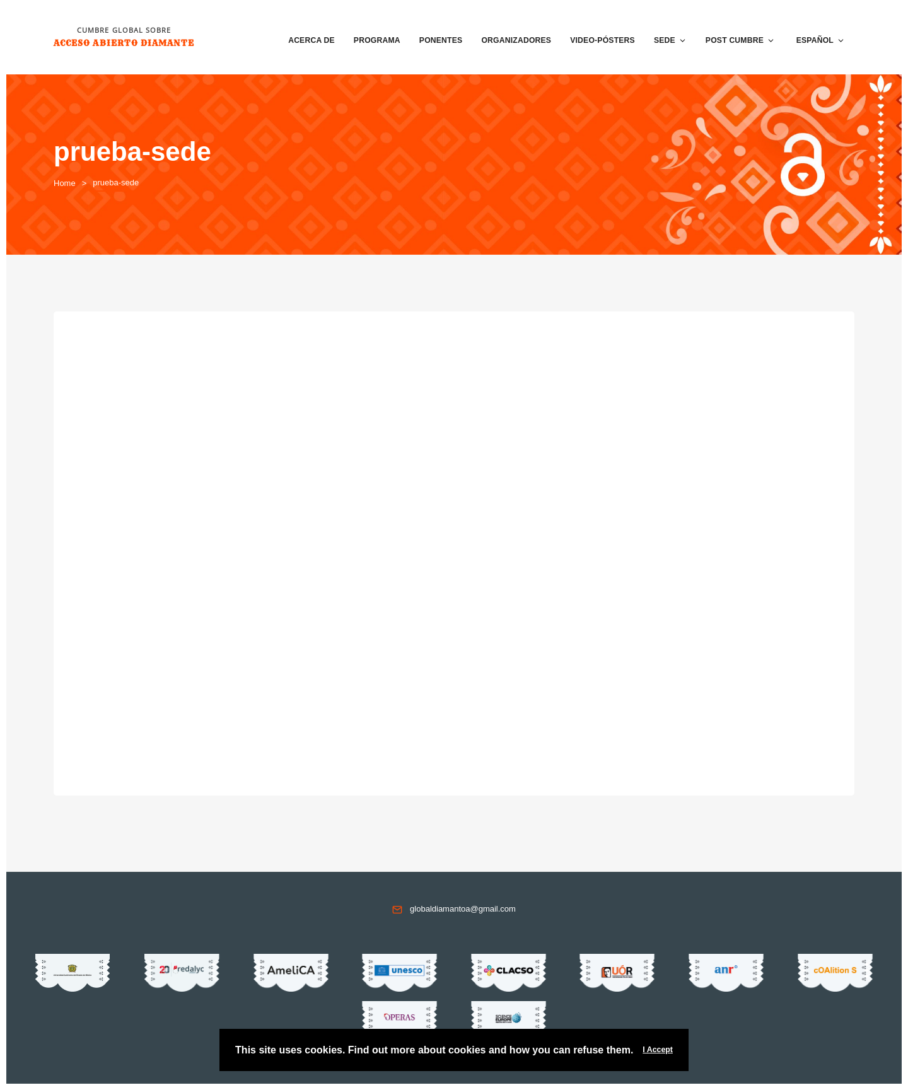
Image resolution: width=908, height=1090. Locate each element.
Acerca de (311, 40)
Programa (377, 40)
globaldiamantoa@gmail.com (463, 908)
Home (65, 183)
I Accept (658, 1049)
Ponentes (441, 40)
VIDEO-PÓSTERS (602, 40)
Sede (670, 40)
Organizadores (516, 40)
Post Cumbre (740, 40)
